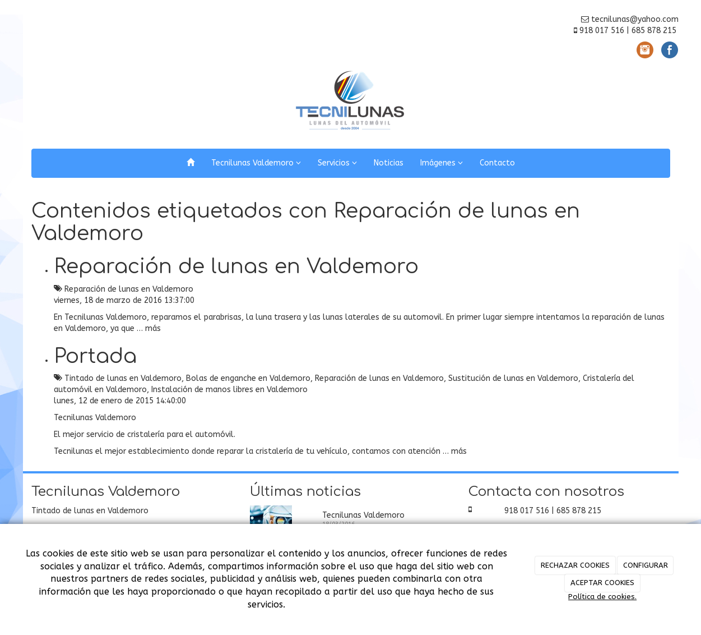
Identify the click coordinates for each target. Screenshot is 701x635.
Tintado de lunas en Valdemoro (123, 378)
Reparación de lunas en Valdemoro (236, 266)
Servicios (337, 163)
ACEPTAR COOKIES (602, 582)
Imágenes (441, 163)
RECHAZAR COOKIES (575, 565)
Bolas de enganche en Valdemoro (248, 378)
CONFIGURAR (645, 565)
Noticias (388, 163)
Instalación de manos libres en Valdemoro (229, 389)
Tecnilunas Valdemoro (256, 163)
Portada (95, 356)
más (153, 328)
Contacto (497, 163)
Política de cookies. (602, 596)
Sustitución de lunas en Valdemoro (513, 378)
